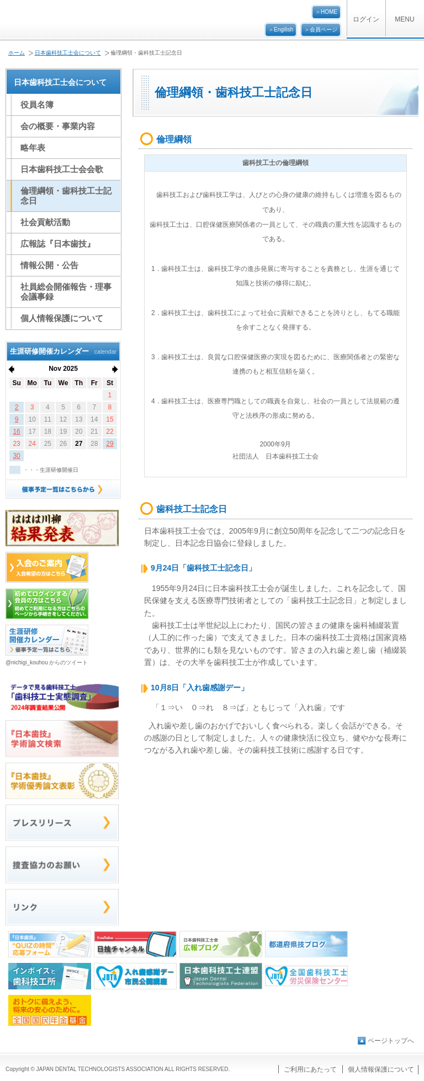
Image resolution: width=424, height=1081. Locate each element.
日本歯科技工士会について (68, 53)
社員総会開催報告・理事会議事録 (66, 291)
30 (16, 456)
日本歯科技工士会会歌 (61, 169)
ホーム (16, 53)
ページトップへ (391, 1041)
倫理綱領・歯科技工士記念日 (66, 195)
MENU (404, 19)
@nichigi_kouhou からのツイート (47, 662)
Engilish (283, 29)
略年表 (32, 147)
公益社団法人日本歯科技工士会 (64, 20)
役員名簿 (37, 104)
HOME (329, 12)
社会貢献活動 (45, 222)
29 (109, 444)
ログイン (366, 19)
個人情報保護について (61, 318)
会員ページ (323, 29)
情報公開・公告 (49, 265)
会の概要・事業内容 (57, 126)
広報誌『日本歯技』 (57, 243)
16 (16, 431)
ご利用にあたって (310, 1069)
